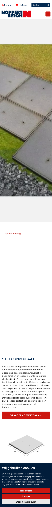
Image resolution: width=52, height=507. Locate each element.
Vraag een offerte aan (24, 415)
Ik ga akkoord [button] (26, 491)
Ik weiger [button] (26, 496)
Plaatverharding (12, 233)
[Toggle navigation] (47, 13)
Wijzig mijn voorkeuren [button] (26, 502)
